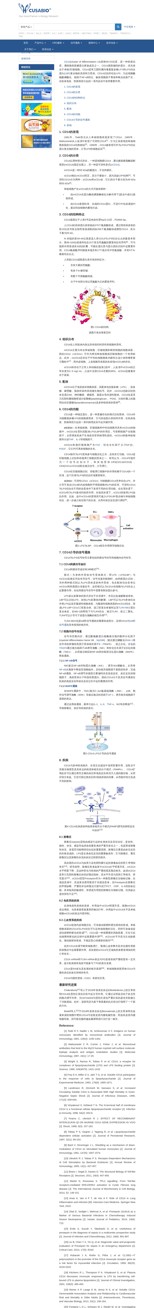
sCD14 (115, 164)
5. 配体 (68, 108)
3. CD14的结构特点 (74, 97)
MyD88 (100, 640)
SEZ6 (104, 33)
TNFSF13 (124, 33)
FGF (97, 444)
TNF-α (110, 704)
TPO (21, 36)
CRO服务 (58, 42)
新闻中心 (94, 42)
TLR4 (121, 607)
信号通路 (76, 42)
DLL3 (38, 33)
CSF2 (21, 33)
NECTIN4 (86, 33)
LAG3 (67, 33)
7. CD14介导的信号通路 (77, 119)
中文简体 (129, 26)
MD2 (127, 607)
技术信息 (112, 42)
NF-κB (62, 669)
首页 (26, 42)
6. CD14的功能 (72, 114)
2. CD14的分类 (72, 92)
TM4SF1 (114, 33)
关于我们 (30, 49)
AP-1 (110, 694)
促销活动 (25, 58)
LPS (121, 69)
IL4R (60, 33)
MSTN (76, 33)
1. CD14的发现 (72, 86)
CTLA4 (30, 33)
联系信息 (47, 49)
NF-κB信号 (71, 660)
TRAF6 (63, 648)
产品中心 (40, 42)
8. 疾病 (68, 125)
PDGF (62, 448)
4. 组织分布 (70, 103)
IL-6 (102, 704)
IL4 (53, 33)
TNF (71, 439)
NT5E (96, 33)
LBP (67, 73)
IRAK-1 (129, 640)
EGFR (47, 33)
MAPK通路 (71, 686)
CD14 (67, 61)
